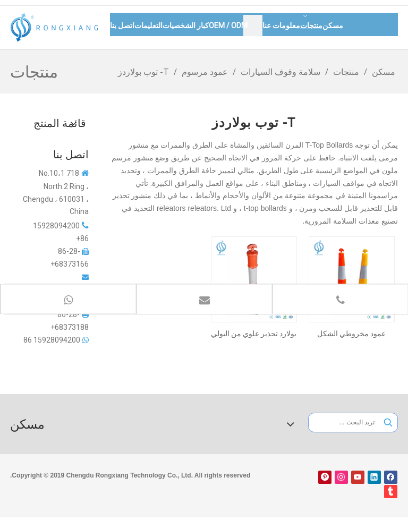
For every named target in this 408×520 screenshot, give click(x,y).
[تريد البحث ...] (344, 422)
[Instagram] (341, 477)
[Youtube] (357, 477)
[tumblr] (390, 491)
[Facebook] (390, 477)
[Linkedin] (374, 477)
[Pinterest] (325, 477)
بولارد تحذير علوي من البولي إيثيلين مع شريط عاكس (253, 333)
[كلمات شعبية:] (388, 422)
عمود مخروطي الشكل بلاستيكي (351, 333)
